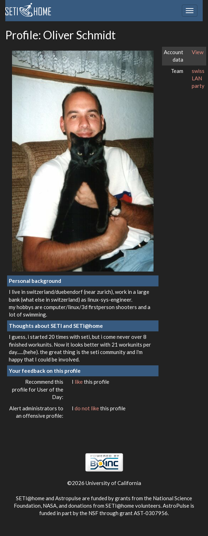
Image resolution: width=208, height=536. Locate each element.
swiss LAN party (198, 78)
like (79, 381)
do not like (87, 408)
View (197, 52)
